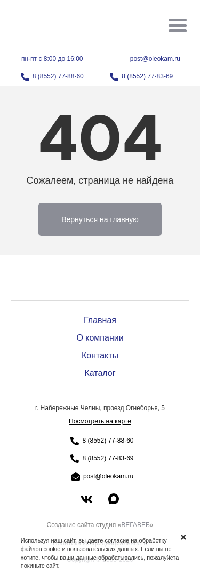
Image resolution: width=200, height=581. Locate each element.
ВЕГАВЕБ (135, 525)
